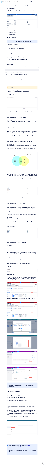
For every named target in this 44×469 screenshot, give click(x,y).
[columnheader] (8, 70)
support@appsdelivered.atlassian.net (21, 446)
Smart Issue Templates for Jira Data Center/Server (13, 1)
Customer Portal (28, 445)
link (21, 176)
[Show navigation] (42, 464)
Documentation (23, 5)
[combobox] (36, 2)
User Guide (27, 5)
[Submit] (31, 2)
